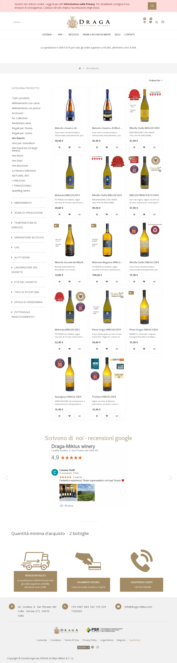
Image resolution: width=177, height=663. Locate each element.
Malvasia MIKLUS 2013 (67, 195)
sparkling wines (21, 190)
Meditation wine (21, 123)
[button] (155, 80)
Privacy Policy (90, 640)
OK (152, 5)
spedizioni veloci (35, 575)
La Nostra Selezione (24, 170)
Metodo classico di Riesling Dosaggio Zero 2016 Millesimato (68, 128)
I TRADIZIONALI (21, 185)
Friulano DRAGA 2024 (104, 396)
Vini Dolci (17, 160)
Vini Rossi (17, 155)
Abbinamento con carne (26, 103)
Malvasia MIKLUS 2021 (67, 329)
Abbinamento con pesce (26, 108)
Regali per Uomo (22, 133)
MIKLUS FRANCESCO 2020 (144, 195)
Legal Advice (106, 640)
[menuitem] (61, 34)
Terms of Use (72, 640)
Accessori (17, 113)
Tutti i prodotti (20, 98)
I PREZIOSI (18, 180)
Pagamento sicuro (88, 582)
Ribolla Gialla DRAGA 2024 (144, 262)
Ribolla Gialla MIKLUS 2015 (107, 195)
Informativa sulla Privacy (79, 4)
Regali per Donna (22, 128)
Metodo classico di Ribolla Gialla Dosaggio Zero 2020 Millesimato (107, 128)
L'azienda (42, 640)
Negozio (121, 640)
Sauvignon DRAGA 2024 (68, 396)
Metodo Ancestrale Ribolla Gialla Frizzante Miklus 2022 (69, 263)
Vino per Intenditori (23, 143)
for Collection (19, 118)
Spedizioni (134, 640)
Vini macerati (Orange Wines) (25, 149)
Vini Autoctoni (20, 165)
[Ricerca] (142, 78)
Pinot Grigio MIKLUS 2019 (106, 329)
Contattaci (55, 640)
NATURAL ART (20, 175)
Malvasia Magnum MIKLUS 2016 (107, 263)
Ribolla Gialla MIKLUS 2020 (144, 128)
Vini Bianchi (18, 138)
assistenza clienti (141, 582)
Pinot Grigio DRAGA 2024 (143, 329)
